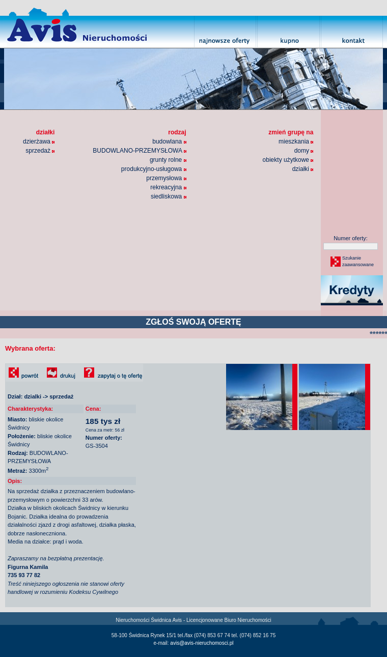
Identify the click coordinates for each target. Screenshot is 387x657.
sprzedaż (39, 150)
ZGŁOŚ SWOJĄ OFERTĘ (193, 322)
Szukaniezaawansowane (357, 261)
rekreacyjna (168, 187)
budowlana (169, 141)
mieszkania (296, 141)
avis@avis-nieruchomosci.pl (201, 643)
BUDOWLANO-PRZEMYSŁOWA (139, 150)
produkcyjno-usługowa (153, 169)
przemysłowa (166, 178)
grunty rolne (168, 159)
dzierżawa (38, 141)
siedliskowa (168, 196)
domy (304, 150)
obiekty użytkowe (288, 159)
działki (303, 169)
